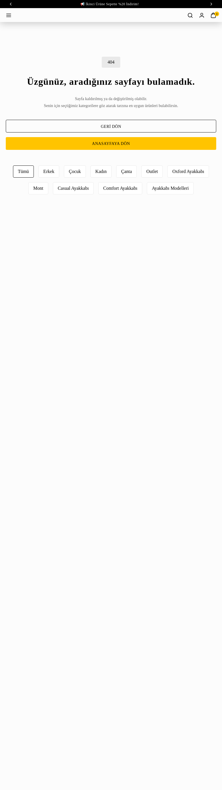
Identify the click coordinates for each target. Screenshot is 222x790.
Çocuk (75, 171)
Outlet (152, 171)
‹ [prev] (10, 4)
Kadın (101, 171)
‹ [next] (211, 4)
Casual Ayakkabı (73, 188)
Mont (38, 188)
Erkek (48, 171)
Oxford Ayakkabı (188, 171)
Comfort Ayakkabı (120, 188)
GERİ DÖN (111, 126)
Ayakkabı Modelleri (170, 188)
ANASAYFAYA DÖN (111, 143)
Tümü (23, 171)
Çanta (126, 171)
